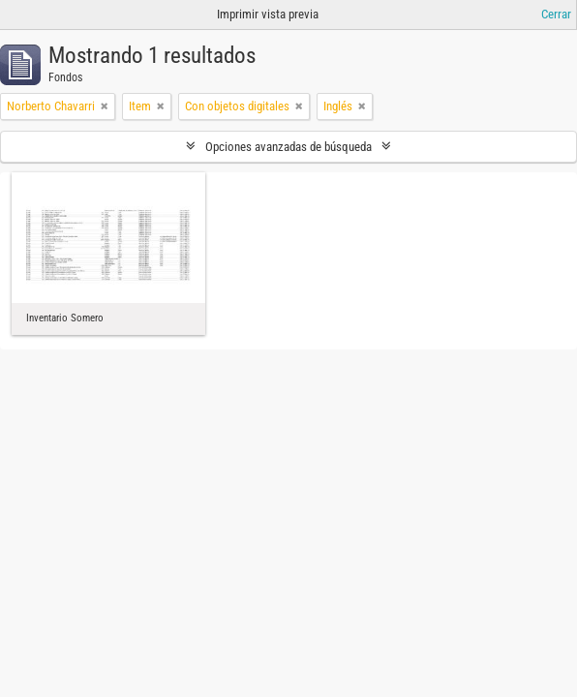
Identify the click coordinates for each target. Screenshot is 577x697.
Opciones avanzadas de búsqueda (288, 146)
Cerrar (556, 14)
